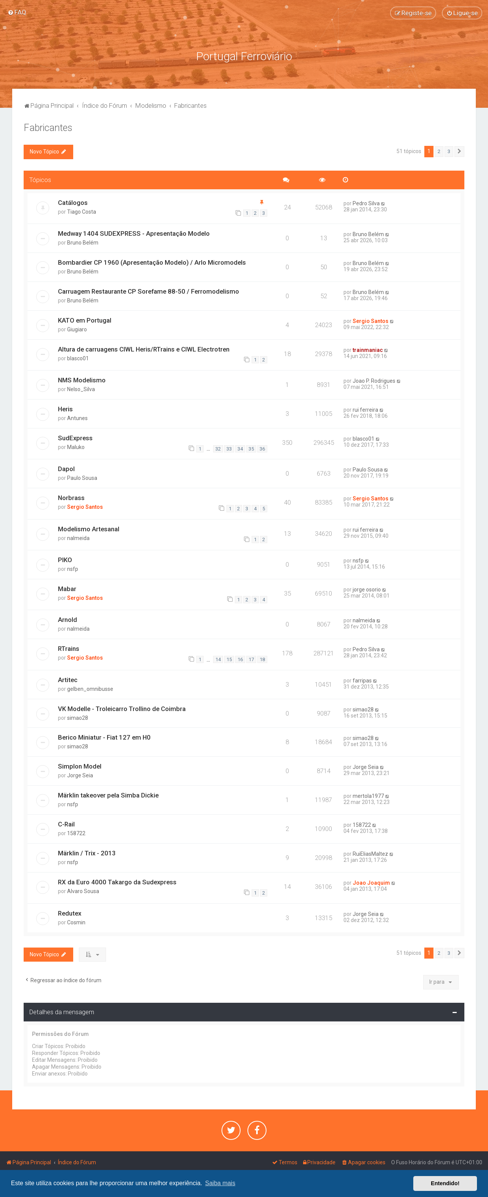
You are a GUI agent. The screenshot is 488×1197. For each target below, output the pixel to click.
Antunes (77, 418)
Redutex (69, 912)
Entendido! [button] (445, 1183)
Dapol (66, 468)
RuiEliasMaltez (370, 853)
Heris (65, 408)
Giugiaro (77, 329)
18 (262, 659)
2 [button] (439, 151)
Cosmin (76, 922)
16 (240, 659)
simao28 (77, 717)
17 (251, 659)
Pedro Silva (366, 203)
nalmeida (78, 537)
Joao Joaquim (371, 882)
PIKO (65, 559)
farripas (362, 680)
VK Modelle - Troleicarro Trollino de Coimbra (122, 708)
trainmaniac (368, 349)
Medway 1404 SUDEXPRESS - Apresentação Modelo (134, 233)
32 (218, 448)
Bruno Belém (82, 242)
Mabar (67, 588)
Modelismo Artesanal (88, 528)
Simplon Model (79, 766)
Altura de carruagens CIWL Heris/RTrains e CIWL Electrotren (144, 348)
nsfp (72, 568)
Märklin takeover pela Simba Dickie (108, 795)
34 (240, 448)
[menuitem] (17, 12)
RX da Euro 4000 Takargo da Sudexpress (117, 881)
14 (218, 659)
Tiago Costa (81, 211)
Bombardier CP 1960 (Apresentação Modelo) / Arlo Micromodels (152, 261)
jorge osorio (367, 589)
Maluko (76, 446)
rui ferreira (365, 409)
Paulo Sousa (82, 478)
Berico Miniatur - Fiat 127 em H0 (104, 737)
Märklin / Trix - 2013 (87, 853)
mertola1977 (368, 796)
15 (229, 659)
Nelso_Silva (81, 389)
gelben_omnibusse (90, 688)
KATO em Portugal (84, 319)
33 (229, 448)
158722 (76, 833)
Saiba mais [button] (220, 1183)
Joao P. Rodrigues (374, 380)
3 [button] (449, 151)
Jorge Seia (80, 775)
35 (251, 448)
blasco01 (78, 358)
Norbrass (71, 497)
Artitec (67, 679)
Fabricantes (48, 127)
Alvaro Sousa (83, 891)
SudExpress (75, 437)
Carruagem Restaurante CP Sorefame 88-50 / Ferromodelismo (148, 290)
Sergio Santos (370, 320)
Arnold (67, 619)
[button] (459, 151)
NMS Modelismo (82, 380)
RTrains (68, 648)
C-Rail (66, 824)
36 (262, 448)
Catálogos (73, 202)
